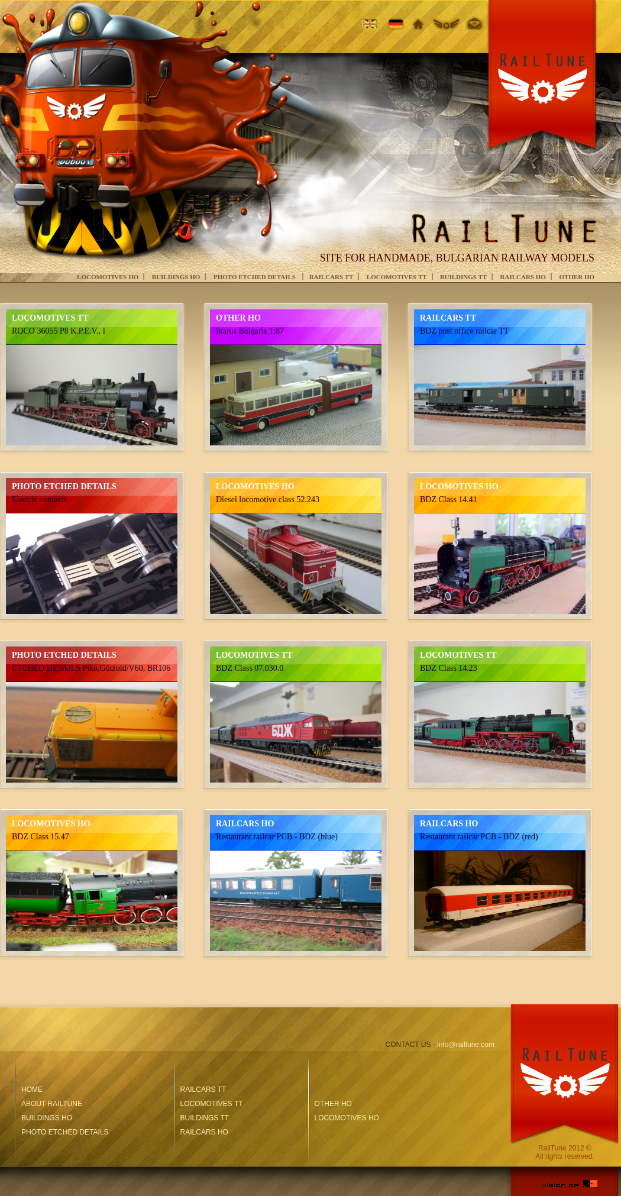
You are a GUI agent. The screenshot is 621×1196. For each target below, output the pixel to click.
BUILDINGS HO (176, 276)
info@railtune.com (465, 1044)
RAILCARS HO (523, 276)
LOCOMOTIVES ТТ (397, 276)
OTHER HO (576, 276)
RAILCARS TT (331, 276)
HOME (32, 1089)
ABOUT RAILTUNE (51, 1104)
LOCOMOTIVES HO (107, 276)
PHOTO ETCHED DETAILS (255, 276)
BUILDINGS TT (463, 276)
